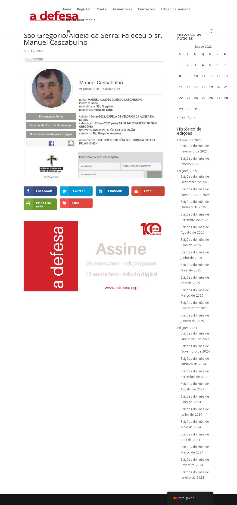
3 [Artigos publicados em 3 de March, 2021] (195, 65)
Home (66, 9)
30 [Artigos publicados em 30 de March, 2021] (188, 109)
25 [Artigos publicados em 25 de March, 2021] (203, 98)
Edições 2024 (187, 328)
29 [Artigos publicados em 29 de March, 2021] (181, 109)
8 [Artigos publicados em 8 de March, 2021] (180, 76)
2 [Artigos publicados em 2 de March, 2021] (187, 65)
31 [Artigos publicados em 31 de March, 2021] (196, 109)
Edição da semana (175, 9)
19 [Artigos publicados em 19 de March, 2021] (211, 87)
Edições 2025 (187, 171)
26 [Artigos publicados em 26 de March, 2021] (211, 98)
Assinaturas (122, 9)
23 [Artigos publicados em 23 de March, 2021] (188, 98)
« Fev (181, 117)
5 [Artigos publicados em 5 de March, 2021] (210, 65)
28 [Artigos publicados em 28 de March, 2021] (226, 98)
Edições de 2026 (189, 140)
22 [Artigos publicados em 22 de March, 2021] (181, 98)
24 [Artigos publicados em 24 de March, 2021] (196, 98)
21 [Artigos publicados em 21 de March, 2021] (226, 87)
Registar (84, 9)
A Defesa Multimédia (79, 20)
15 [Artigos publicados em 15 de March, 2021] (181, 87)
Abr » (191, 117)
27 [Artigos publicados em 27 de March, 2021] (218, 98)
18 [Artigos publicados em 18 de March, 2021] (203, 87)
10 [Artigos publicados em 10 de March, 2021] (196, 76)
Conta (102, 9)
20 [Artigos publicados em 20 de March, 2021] (218, 87)
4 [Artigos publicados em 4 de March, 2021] (202, 65)
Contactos (146, 9)
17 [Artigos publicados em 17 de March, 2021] (196, 87)
